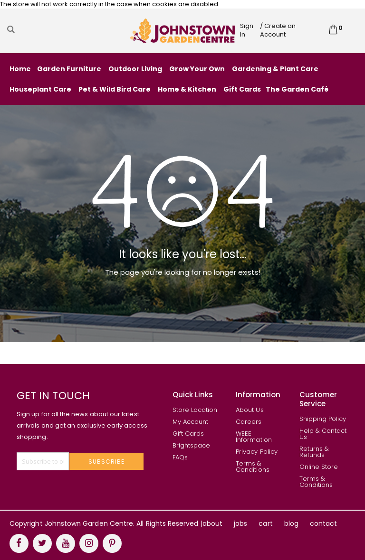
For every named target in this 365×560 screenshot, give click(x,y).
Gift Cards (188, 433)
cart (265, 523)
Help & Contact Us (323, 433)
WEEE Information (254, 436)
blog (291, 523)
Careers (248, 421)
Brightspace (192, 445)
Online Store (318, 466)
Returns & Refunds (314, 451)
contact (323, 523)
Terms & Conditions (252, 466)
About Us (250, 409)
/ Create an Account (278, 30)
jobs (240, 523)
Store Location (195, 409)
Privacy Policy (257, 451)
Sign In (246, 30)
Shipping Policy (322, 418)
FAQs (180, 457)
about (212, 523)
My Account (191, 421)
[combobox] (67, 29)
